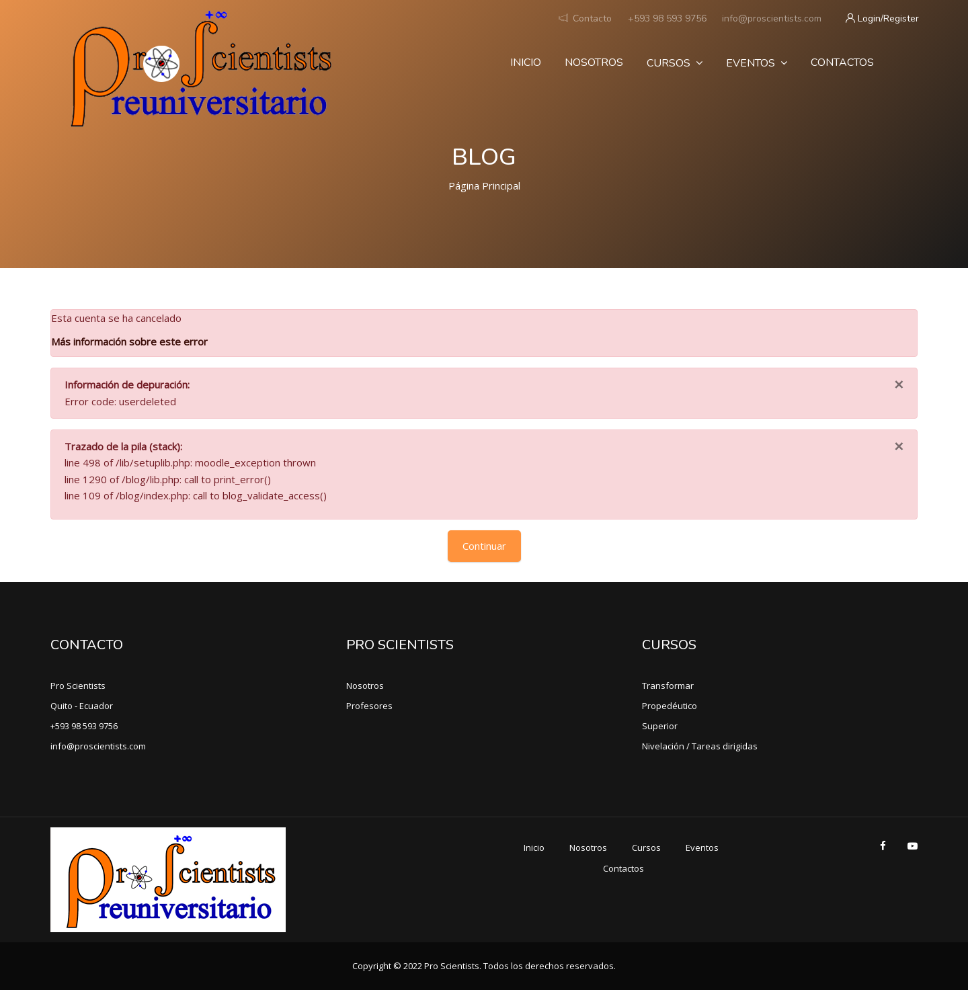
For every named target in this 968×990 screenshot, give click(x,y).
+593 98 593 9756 (667, 18)
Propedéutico (669, 706)
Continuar (484, 545)
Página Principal (484, 185)
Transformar (668, 685)
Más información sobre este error (129, 341)
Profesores (369, 706)
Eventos (756, 63)
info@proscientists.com (771, 18)
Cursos (674, 63)
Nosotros (594, 62)
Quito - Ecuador (81, 706)
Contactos (842, 62)
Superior (660, 726)
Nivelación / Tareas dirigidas (700, 746)
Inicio (525, 62)
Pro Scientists (78, 685)
